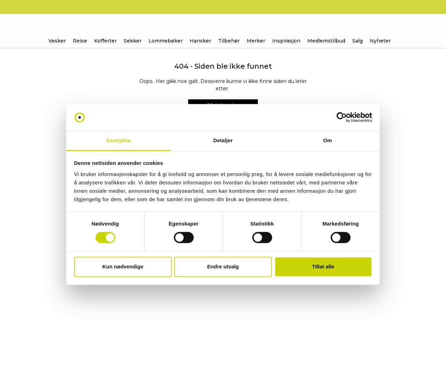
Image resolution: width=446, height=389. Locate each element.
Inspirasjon (286, 41)
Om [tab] (327, 140)
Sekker (132, 41)
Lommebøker (165, 41)
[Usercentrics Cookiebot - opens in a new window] (341, 117)
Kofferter (105, 41)
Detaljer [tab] (223, 140)
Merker (256, 41)
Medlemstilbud (326, 41)
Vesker (57, 41)
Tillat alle (323, 266)
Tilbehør (229, 41)
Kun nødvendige (123, 266)
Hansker (200, 41)
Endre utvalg (223, 266)
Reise (80, 41)
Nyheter (380, 41)
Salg (357, 41)
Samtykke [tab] (118, 140)
